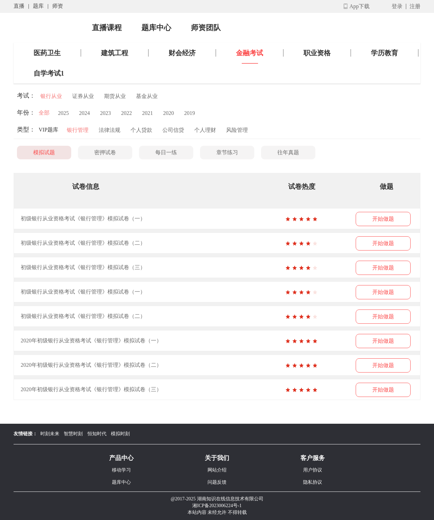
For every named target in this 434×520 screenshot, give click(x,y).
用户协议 (312, 470)
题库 (38, 6)
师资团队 (206, 28)
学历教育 (384, 53)
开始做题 (383, 219)
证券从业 (83, 96)
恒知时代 (96, 433)
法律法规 (109, 130)
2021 (147, 113)
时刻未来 (49, 433)
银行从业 (51, 96)
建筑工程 (114, 53)
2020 (168, 113)
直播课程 (107, 28)
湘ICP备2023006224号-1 (216, 505)
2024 (84, 113)
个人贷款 (141, 130)
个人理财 (205, 130)
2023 (105, 113)
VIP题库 (48, 130)
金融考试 (249, 53)
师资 (57, 6)
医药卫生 (47, 53)
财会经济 (182, 53)
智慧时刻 (73, 433)
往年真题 (288, 152)
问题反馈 (217, 482)
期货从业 (115, 96)
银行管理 (77, 130)
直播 (19, 6)
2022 (126, 113)
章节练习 (227, 152)
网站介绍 (217, 470)
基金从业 (147, 96)
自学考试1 (49, 73)
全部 (44, 113)
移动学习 (121, 470)
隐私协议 (312, 482)
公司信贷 (173, 130)
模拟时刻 (120, 433)
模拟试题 (44, 152)
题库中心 (156, 28)
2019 (189, 113)
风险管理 (237, 130)
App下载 (359, 6)
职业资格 (317, 53)
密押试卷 (105, 152)
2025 (63, 113)
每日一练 (166, 152)
